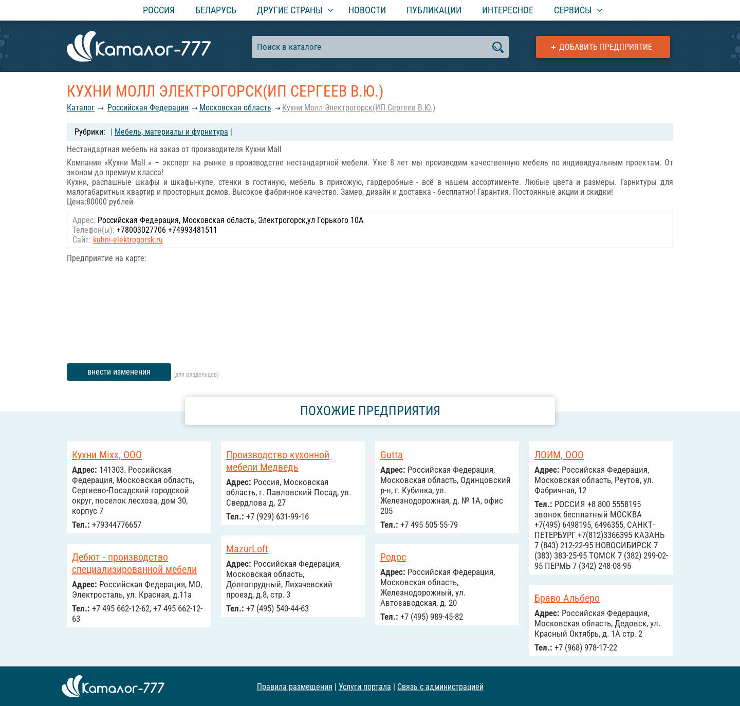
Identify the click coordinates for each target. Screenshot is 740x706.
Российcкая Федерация (148, 108)
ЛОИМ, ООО (559, 455)
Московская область (235, 108)
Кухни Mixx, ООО (107, 455)
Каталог (81, 108)
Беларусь (215, 10)
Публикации (433, 10)
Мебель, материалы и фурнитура (171, 132)
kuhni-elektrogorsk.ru (128, 240)
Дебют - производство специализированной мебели (134, 563)
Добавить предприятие (605, 47)
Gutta (391, 455)
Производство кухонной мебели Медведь (277, 461)
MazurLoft (247, 549)
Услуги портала (365, 686)
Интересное (507, 10)
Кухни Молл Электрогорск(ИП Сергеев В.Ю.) (358, 108)
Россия (159, 10)
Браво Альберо (567, 598)
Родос (393, 557)
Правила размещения (294, 686)
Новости (367, 10)
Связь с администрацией (440, 686)
